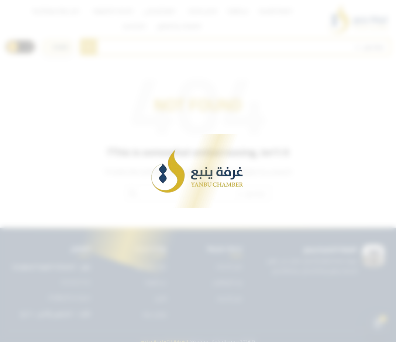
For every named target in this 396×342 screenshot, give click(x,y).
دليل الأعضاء (229, 298)
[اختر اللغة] (57, 47)
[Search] (235, 46)
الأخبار (160, 298)
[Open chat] (377, 323)
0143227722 (75, 282)
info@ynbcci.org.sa (69, 297)
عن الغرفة (155, 282)
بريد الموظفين (227, 282)
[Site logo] (358, 18)
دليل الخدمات (229, 266)
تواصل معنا (154, 314)
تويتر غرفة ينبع (151, 266)
